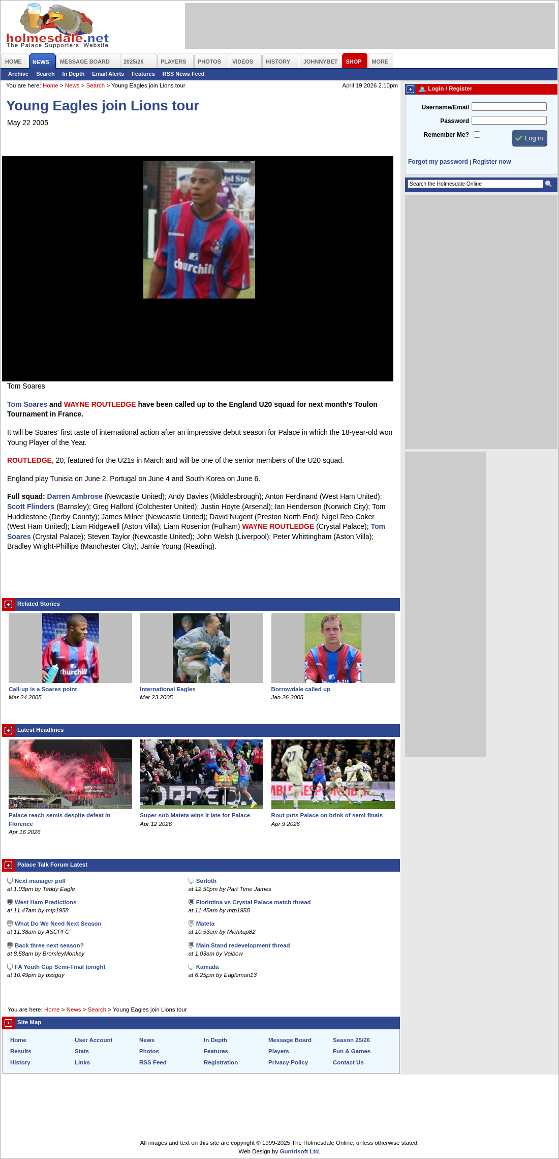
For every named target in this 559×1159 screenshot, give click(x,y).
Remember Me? (446, 134)
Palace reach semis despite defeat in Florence (70, 815)
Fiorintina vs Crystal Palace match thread (253, 902)
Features (143, 74)
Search (45, 74)
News (72, 85)
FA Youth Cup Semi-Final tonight (60, 967)
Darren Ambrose (75, 496)
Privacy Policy (288, 1062)
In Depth (74, 74)
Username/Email (445, 107)
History (20, 1062)
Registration (221, 1062)
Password (454, 121)
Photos (149, 1051)
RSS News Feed (184, 74)
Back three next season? (49, 945)
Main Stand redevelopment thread (243, 945)
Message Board (290, 1040)
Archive (18, 74)
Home (50, 85)
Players (278, 1051)
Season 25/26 (351, 1040)
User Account (93, 1040)
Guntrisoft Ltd (299, 1151)
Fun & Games (351, 1051)
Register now (492, 161)
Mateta (205, 923)
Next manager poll (40, 881)
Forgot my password (438, 161)
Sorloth (206, 881)
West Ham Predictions (45, 902)
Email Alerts (108, 74)
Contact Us (348, 1062)
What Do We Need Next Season (58, 923)
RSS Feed (153, 1062)
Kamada (207, 967)
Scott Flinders (30, 506)
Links (82, 1062)
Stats (82, 1051)
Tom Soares (27, 404)
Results (21, 1051)
